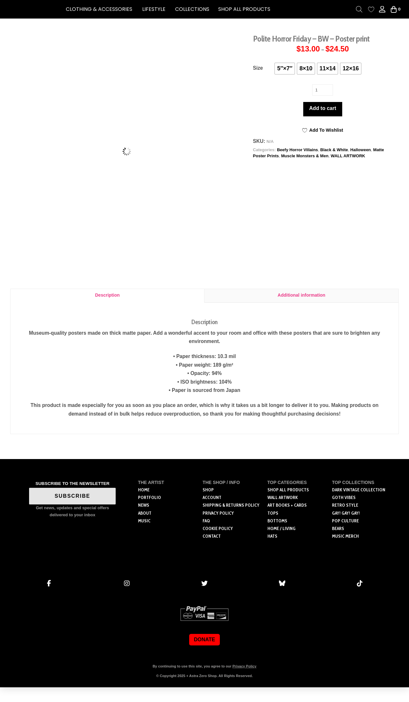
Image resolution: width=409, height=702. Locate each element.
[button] (99, 9)
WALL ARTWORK (348, 155)
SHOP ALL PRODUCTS (244, 9)
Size (258, 68)
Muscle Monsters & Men (304, 155)
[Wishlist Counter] (371, 9)
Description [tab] (107, 309)
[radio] (285, 68)
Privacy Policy (244, 681)
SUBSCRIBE (72, 510)
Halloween (360, 149)
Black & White (334, 149)
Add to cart (322, 108)
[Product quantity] (322, 89)
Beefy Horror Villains (297, 149)
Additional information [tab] (301, 309)
